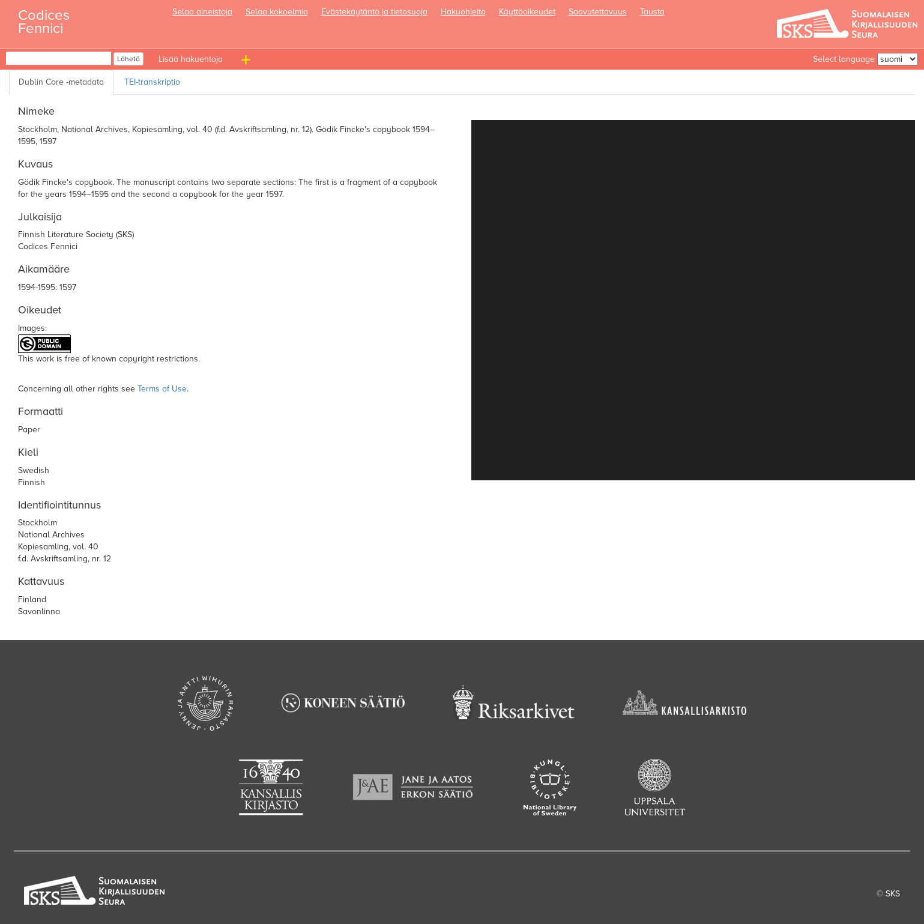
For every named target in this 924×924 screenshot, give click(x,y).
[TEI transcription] (155, 82)
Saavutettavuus (598, 12)
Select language (844, 59)
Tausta (652, 12)
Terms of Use (162, 389)
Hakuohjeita (463, 12)
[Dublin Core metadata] (61, 82)
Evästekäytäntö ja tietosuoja (374, 12)
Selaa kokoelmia (277, 12)
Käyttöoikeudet (527, 12)
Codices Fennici (44, 18)
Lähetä (128, 59)
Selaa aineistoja (202, 12)
